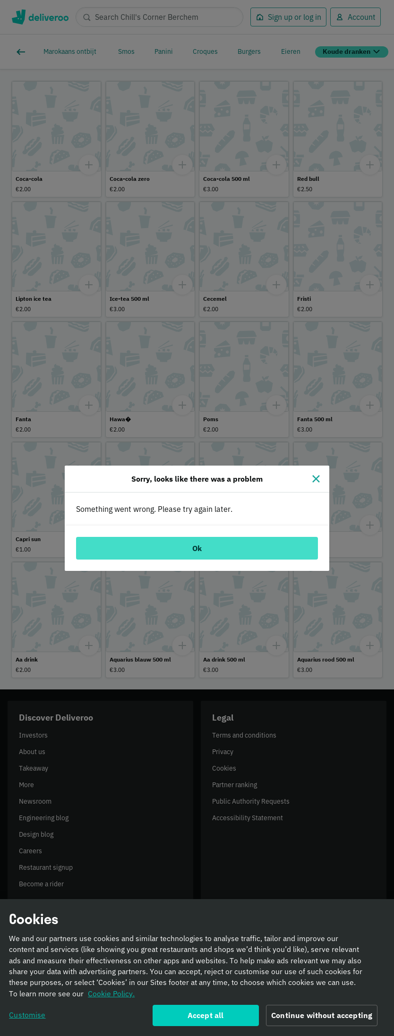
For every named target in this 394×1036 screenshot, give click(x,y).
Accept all (206, 1018)
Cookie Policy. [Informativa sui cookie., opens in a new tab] (111, 996)
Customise (27, 1017)
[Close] (316, 478)
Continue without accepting (321, 1018)
